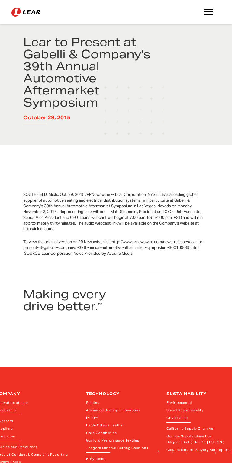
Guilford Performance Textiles (112, 440)
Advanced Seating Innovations (113, 410)
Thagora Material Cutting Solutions (117, 448)
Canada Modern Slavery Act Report (197, 450)
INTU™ (92, 418)
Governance (177, 418)
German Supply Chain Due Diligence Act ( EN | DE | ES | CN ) (195, 439)
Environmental (179, 403)
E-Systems (95, 459)
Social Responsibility (185, 410)
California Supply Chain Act (190, 428)
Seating (93, 403)
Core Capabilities (101, 433)
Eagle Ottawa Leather (105, 425)
